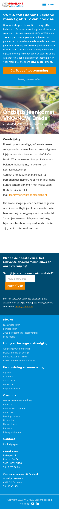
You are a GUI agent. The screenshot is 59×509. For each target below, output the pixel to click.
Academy (8, 376)
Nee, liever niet (29, 79)
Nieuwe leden (10, 424)
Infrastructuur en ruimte (15, 356)
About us (7, 404)
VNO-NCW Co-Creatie (14, 408)
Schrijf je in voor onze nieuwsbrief (28, 273)
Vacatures (8, 412)
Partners (7, 428)
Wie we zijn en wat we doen (17, 400)
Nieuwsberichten (11, 324)
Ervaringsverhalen (12, 416)
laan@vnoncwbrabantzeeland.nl (28, 195)
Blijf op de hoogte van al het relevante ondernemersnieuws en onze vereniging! (27, 261)
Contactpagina (10, 444)
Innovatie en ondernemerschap (19, 360)
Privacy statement (24, 306)
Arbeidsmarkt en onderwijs (16, 348)
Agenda (7, 372)
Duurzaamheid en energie (16, 352)
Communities (10, 380)
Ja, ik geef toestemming (29, 70)
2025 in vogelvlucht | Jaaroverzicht (20, 332)
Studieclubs (9, 384)
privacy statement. (42, 61)
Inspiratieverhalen (12, 388)
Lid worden (8, 420)
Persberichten (10, 328)
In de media (9, 336)
